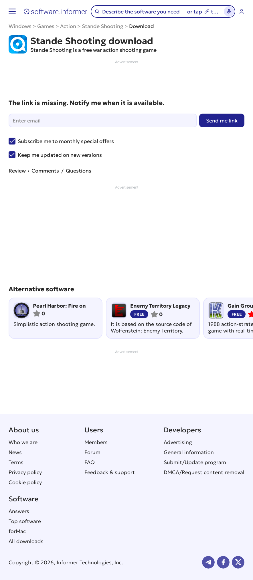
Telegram (208, 562)
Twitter (238, 562)
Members (96, 442)
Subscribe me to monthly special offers (61, 141)
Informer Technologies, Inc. (90, 562)
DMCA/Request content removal (204, 472)
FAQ (89, 462)
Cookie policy (25, 482)
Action (68, 26)
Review (17, 170)
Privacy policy (25, 472)
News (15, 452)
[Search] (160, 11)
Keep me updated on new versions (55, 154)
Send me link (222, 120)
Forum (92, 452)
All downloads (26, 541)
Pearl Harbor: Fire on (59, 305)
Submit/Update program (195, 462)
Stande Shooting (102, 26)
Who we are (23, 442)
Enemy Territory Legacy (160, 305)
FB (223, 562)
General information (189, 452)
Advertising (178, 442)
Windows (20, 26)
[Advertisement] (126, 78)
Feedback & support (109, 472)
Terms (16, 462)
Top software (25, 521)
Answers (19, 511)
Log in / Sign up (241, 11)
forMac (17, 531)
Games (45, 26)
